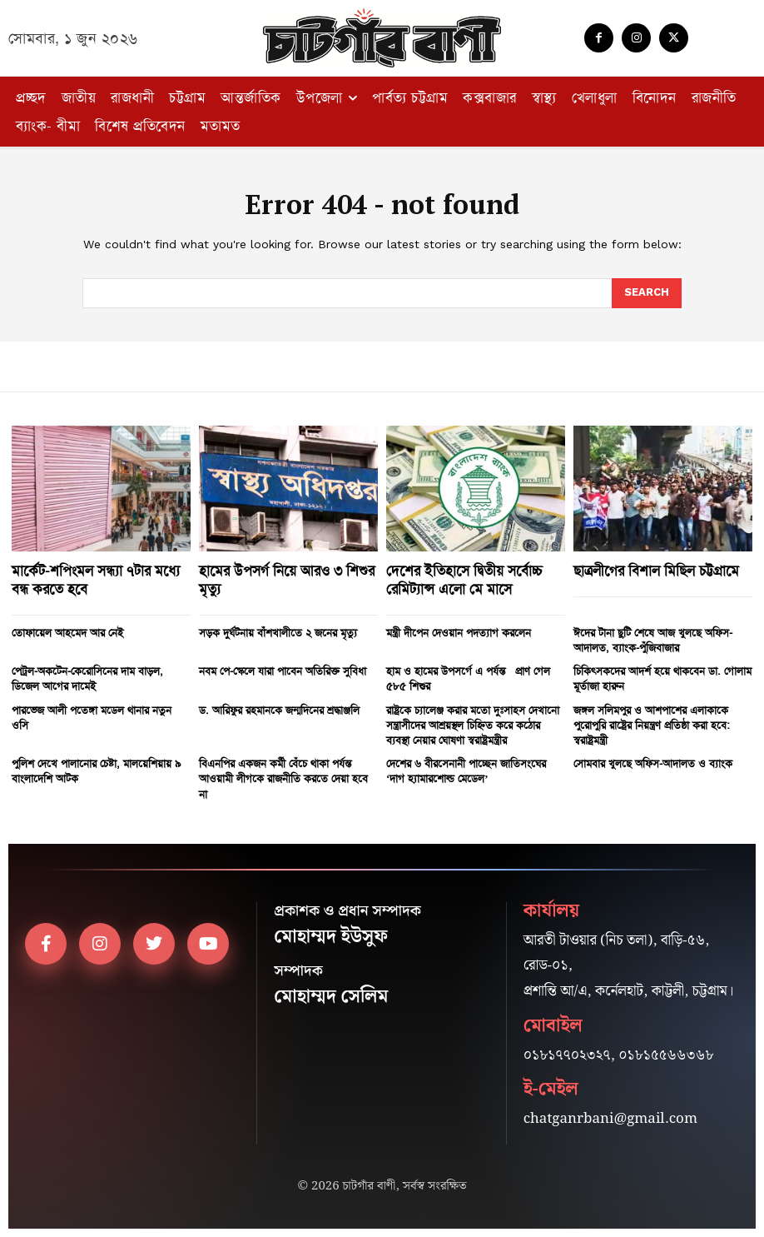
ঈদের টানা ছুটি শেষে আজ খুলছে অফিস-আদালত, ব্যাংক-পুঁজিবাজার (652, 640)
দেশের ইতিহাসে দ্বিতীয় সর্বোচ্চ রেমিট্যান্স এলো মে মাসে (464, 579)
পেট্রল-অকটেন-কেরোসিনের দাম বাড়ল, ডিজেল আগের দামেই (87, 678)
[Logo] (382, 37)
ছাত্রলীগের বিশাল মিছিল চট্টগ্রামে (656, 570)
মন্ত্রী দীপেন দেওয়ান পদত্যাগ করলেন (458, 633)
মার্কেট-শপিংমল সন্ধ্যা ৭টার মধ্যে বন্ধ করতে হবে (96, 579)
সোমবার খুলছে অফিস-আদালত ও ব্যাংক (652, 763)
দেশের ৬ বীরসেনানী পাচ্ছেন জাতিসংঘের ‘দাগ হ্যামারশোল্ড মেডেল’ (466, 771)
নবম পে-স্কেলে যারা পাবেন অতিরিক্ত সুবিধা (282, 671)
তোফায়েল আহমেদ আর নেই (67, 633)
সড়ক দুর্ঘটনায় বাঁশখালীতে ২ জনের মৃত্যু (278, 633)
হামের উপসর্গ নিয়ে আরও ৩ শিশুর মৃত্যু (287, 579)
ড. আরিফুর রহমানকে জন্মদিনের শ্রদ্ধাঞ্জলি (279, 710)
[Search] (647, 293)
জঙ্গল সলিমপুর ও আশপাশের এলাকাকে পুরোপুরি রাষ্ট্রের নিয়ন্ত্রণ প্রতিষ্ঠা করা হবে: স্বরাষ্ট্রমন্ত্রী (651, 725)
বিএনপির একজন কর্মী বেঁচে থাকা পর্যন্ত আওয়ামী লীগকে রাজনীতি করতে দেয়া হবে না (283, 778)
